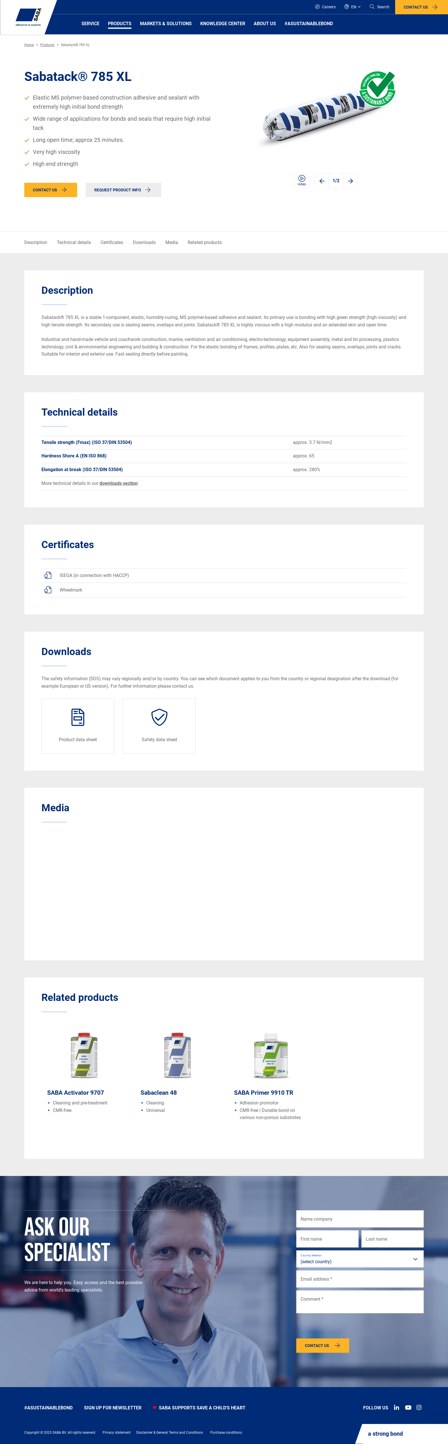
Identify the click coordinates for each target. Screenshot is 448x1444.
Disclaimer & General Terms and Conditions (169, 1433)
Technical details (74, 242)
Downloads (144, 242)
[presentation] (339, 1327)
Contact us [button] (416, 7)
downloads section (118, 483)
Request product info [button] (117, 190)
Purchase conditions (226, 1433)
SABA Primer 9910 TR (263, 1092)
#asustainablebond (48, 1408)
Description (35, 242)
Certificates (112, 242)
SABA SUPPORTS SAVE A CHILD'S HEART (199, 1408)
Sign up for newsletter (112, 1408)
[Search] (379, 7)
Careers (325, 6)
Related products (205, 242)
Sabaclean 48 (159, 1092)
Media (171, 242)
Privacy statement (117, 1433)
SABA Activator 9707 (75, 1092)
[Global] (352, 7)
